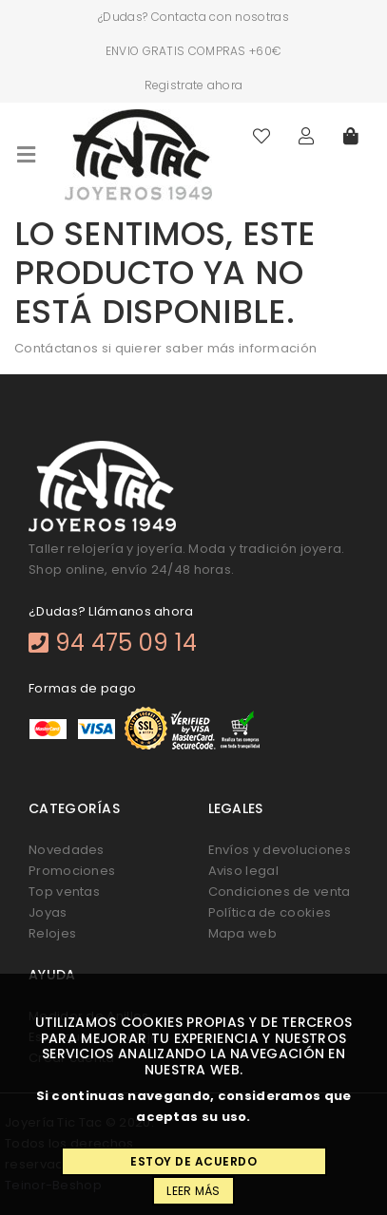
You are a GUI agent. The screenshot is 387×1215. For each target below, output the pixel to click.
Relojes (52, 933)
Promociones (72, 871)
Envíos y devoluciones (279, 850)
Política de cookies (270, 912)
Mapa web (242, 933)
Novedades (67, 850)
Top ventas (64, 892)
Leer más (193, 1191)
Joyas (48, 912)
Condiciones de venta (279, 892)
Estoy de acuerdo (193, 1161)
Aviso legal (243, 871)
